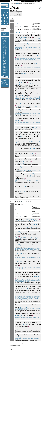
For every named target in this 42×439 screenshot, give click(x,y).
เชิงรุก (22, 326)
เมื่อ (16, 335)
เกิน (16, 138)
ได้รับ (16, 295)
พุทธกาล (19, 313)
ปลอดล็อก (18, 44)
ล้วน (22, 53)
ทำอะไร (30, 118)
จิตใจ (26, 232)
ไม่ (23, 110)
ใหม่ (27, 335)
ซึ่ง (17, 53)
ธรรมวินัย (36, 313)
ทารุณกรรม (18, 290)
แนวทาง (24, 219)
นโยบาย (29, 71)
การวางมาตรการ (31, 159)
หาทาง (31, 127)
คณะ (27, 315)
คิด (26, 55)
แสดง (18, 286)
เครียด (23, 89)
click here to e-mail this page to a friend (15, 345)
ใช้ (29, 174)
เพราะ (24, 245)
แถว (18, 153)
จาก (23, 93)
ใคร (35, 118)
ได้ (26, 46)
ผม (16, 103)
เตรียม (28, 35)
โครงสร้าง (36, 167)
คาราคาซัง (37, 110)
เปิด (28, 103)
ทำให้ (20, 55)
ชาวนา (35, 132)
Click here (7, 84)
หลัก (16, 272)
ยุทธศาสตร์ (18, 324)
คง (36, 91)
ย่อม (19, 174)
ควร (20, 159)
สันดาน (22, 305)
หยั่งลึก (21, 234)
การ (24, 55)
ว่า (31, 261)
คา (21, 91)
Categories (21, 3)
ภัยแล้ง (25, 253)
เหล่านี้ (19, 53)
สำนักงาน (23, 35)
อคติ (27, 176)
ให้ (16, 46)
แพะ (22, 127)
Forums (28, 3)
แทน (37, 148)
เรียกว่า (18, 288)
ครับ (38, 103)
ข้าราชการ (23, 118)
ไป (35, 186)
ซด (26, 89)
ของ (34, 232)
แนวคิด (28, 261)
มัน (16, 305)
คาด (31, 91)
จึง (38, 53)
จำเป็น (39, 232)
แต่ (20, 176)
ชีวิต (26, 95)
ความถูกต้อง (20, 276)
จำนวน (34, 80)
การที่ (31, 286)
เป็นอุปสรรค (35, 44)
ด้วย (38, 191)
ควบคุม (32, 53)
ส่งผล (16, 322)
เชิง (32, 167)
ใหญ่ (24, 71)
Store (34, 3)
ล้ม (38, 136)
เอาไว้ (18, 37)
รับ (24, 127)
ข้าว (18, 134)
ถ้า (16, 118)
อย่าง (29, 288)
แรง (33, 103)
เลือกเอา (21, 242)
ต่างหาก (24, 153)
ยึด (18, 272)
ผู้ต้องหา (25, 290)
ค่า (27, 134)
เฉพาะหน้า (29, 37)
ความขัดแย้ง (22, 274)
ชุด (23, 91)
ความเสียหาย (22, 295)
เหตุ (18, 55)
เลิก (39, 132)
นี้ (19, 153)
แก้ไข (26, 148)
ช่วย (17, 82)
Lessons (14, 3)
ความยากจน (27, 167)
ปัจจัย (27, 53)
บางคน (17, 242)
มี (22, 55)
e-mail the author (3, 28)
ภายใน (24, 315)
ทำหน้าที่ (20, 224)
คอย (20, 186)
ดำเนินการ (20, 46)
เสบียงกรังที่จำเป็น (35, 35)
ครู (16, 89)
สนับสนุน (33, 71)
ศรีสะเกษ (19, 89)
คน (16, 153)
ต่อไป (24, 46)
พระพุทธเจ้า (25, 313)
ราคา (26, 138)
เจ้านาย (17, 127)
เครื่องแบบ (27, 91)
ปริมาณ (27, 136)
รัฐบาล (17, 159)
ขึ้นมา (16, 161)
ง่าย (32, 288)
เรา (16, 167)
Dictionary (17, 3)
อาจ (39, 272)
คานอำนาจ (34, 263)
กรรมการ (37, 261)
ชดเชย (30, 134)
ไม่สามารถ (34, 93)
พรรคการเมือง (19, 71)
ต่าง (37, 159)
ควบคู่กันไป (18, 255)
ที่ (31, 44)
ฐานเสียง (32, 272)
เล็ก (18, 176)
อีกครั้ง (26, 326)
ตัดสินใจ (17, 95)
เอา (35, 274)
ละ (35, 134)
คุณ (16, 219)
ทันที (21, 178)
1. (10, 18)
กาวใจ (27, 224)
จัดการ (17, 29)
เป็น (25, 53)
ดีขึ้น (32, 138)
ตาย (31, 245)
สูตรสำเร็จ (34, 335)
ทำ (23, 261)
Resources (31, 3)
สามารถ (30, 63)
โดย (23, 103)
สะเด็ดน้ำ (26, 110)
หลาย (16, 263)
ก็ (38, 80)
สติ (30, 174)
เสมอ (22, 193)
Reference (25, 3)
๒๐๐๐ (38, 134)
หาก (16, 80)
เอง (21, 153)
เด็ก (36, 232)
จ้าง (32, 132)
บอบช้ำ (31, 232)
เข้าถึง (24, 234)
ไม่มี (30, 335)
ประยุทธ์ (29, 322)
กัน (33, 186)
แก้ (15, 24)
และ (28, 80)
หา (20, 127)
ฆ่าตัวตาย (36, 89)
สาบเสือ (18, 193)
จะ (37, 118)
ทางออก (35, 242)
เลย (33, 110)
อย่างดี (19, 65)
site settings (2, 29)
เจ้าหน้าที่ (17, 35)
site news (2, 30)
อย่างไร (17, 169)
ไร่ (34, 134)
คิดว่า (28, 245)
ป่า (19, 191)
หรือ (29, 148)
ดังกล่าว (28, 161)
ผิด (26, 127)
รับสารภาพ (31, 290)
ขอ (17, 224)
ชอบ (34, 305)
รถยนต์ (19, 91)
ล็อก (18, 49)
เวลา (18, 63)
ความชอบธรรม (23, 272)
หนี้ (27, 73)
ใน (16, 63)
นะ (36, 103)
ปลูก (16, 134)
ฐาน (29, 276)
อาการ (17, 93)
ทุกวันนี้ (20, 112)
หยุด (33, 191)
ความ (22, 286)
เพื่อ (16, 37)
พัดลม (30, 103)
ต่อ (27, 286)
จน (17, 112)
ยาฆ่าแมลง (30, 89)
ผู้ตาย (34, 91)
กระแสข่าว (25, 132)
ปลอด (16, 49)
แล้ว (35, 245)
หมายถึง (23, 44)
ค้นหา (29, 55)
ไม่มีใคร (17, 148)
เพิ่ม (31, 80)
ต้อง (29, 153)
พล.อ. (25, 322)
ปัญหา (17, 26)
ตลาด (35, 136)
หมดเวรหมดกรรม (20, 247)
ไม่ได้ (35, 53)
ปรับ (22, 80)
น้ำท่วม (31, 253)
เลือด (35, 191)
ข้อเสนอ (20, 219)
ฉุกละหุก (23, 63)
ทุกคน (16, 174)
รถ (37, 80)
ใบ (15, 193)
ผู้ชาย (30, 305)
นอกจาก (29, 274)
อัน (20, 63)
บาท (16, 136)
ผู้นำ (28, 127)
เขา (27, 63)
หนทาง (33, 55)
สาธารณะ (31, 73)
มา (16, 112)
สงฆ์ (30, 315)
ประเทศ (37, 293)
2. (10, 201)
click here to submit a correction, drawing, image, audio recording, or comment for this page (21, 343)
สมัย (16, 313)
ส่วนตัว (29, 93)
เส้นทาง (25, 80)
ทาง (24, 232)
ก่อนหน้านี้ (18, 132)
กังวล (25, 286)
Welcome (11, 3)
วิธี (15, 32)
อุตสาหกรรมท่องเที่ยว (27, 293)
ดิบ (25, 305)
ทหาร (18, 118)
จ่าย (25, 134)
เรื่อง (26, 93)
